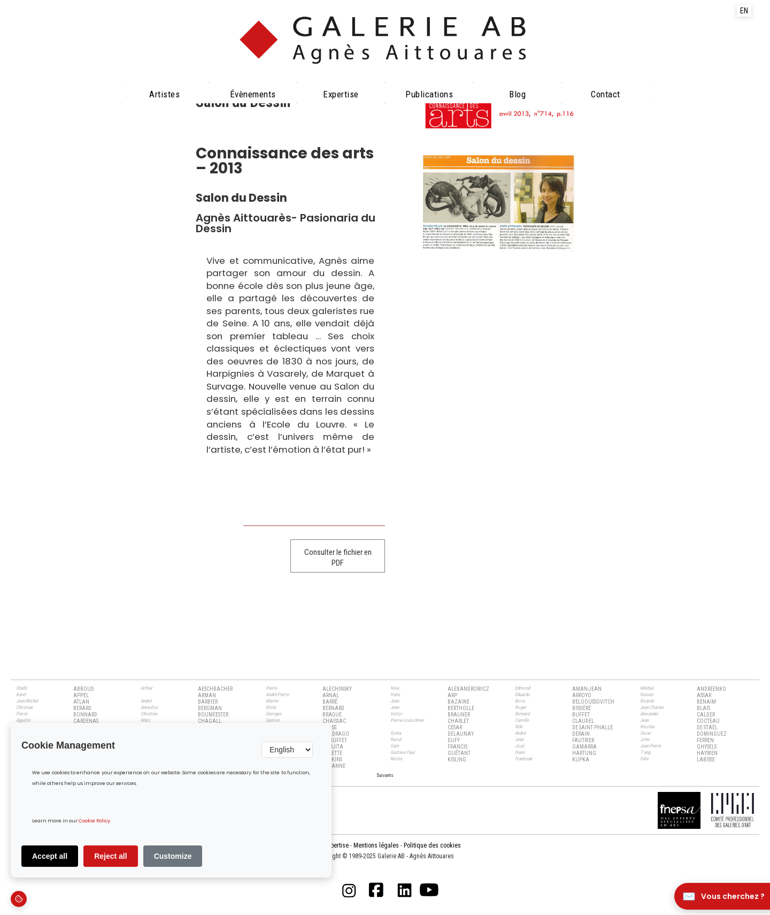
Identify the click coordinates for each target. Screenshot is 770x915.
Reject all (110, 856)
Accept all (49, 856)
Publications (429, 94)
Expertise (341, 94)
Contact (605, 94)
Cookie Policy (94, 821)
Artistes (164, 94)
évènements (253, 94)
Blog (517, 94)
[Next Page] (385, 775)
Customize (173, 856)
